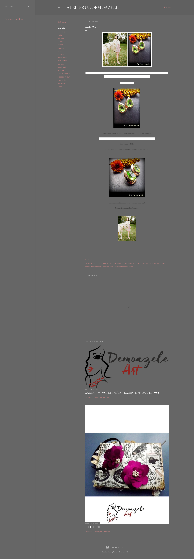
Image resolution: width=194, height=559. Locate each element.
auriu (60, 35)
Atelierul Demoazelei (93, 7)
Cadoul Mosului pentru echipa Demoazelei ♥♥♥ (122, 393)
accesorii (61, 32)
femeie (61, 64)
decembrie (62, 57)
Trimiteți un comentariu (102, 397)
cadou (60, 41)
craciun (61, 48)
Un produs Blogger (114, 547)
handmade (62, 67)
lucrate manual (64, 74)
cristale (61, 54)
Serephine (92, 527)
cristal (60, 51)
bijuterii (61, 38)
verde (60, 86)
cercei (60, 45)
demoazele (62, 61)
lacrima (61, 70)
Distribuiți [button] (62, 22)
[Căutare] (167, 7)
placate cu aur (64, 77)
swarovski (62, 80)
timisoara (61, 83)
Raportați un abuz (14, 19)
